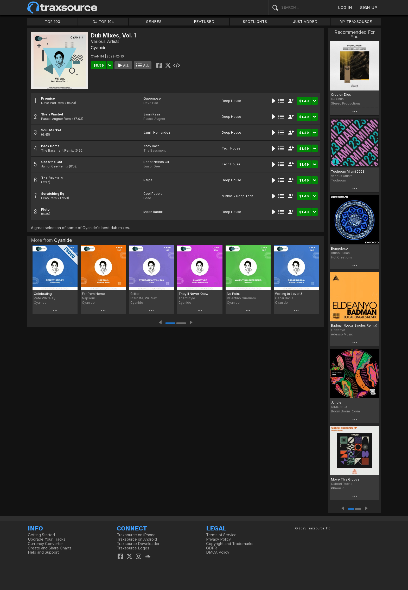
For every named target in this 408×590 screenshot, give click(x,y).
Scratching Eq (52, 194)
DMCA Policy (217, 552)
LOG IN (345, 7)
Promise (48, 98)
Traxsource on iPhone (136, 535)
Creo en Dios (341, 94)
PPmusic (337, 488)
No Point (233, 294)
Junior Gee (151, 166)
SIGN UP (368, 7)
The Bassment (154, 150)
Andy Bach (151, 146)
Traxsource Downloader (138, 543)
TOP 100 (52, 21)
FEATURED (204, 21)
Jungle (336, 402)
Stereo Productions (346, 103)
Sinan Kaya (151, 114)
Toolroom (338, 180)
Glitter (134, 294)
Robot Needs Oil (156, 162)
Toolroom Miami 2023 (348, 171)
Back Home (50, 146)
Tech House (231, 148)
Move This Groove (345, 479)
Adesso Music (342, 334)
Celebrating (43, 294)
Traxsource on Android (137, 539)
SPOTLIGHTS (255, 21)
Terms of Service (221, 535)
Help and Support (43, 552)
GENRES (154, 21)
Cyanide (98, 47)
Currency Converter (45, 543)
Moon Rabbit (153, 212)
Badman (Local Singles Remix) (354, 325)
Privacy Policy (218, 539)
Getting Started (41, 535)
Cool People (153, 194)
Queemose (152, 98)
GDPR (211, 548)
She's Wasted (52, 114)
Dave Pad (150, 103)
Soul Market (51, 130)
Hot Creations (341, 257)
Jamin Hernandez (156, 132)
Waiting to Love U (288, 294)
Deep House (231, 101)
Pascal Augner (154, 119)
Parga (147, 180)
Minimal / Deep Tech (237, 196)
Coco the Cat (51, 162)
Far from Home (93, 294)
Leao (147, 198)
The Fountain (52, 178)
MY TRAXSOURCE (356, 21)
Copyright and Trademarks (229, 543)
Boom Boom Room (345, 411)
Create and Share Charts (50, 548)
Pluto (45, 209)
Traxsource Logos (133, 548)
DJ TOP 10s (103, 21)
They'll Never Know (193, 294)
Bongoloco (339, 248)
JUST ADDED (305, 21)
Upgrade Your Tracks (47, 539)
